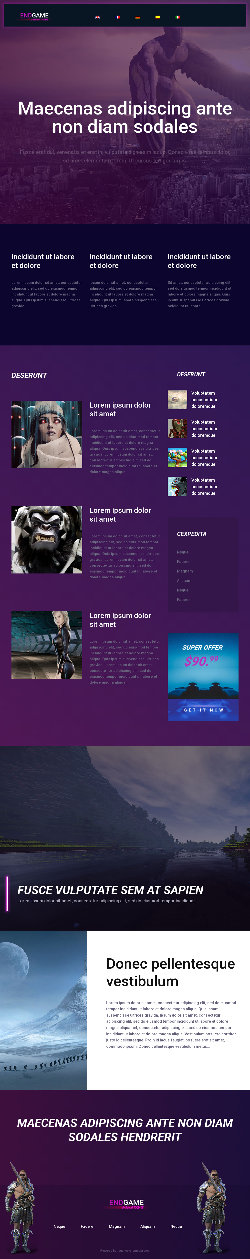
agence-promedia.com (134, 1250)
